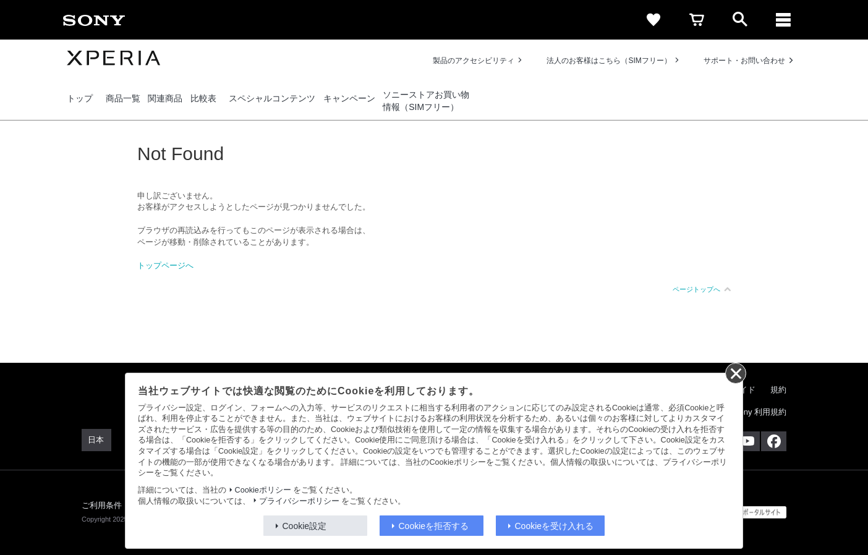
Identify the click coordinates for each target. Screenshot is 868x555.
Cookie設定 (305, 526)
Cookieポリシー (263, 490)
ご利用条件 (102, 505)
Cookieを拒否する (434, 526)
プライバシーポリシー (299, 501)
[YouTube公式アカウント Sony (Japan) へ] (747, 441)
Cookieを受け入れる (554, 526)
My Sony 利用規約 (753, 412)
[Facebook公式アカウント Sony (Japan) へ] (773, 441)
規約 (778, 389)
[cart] (696, 20)
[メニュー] (783, 20)
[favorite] (653, 20)
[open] (740, 20)
